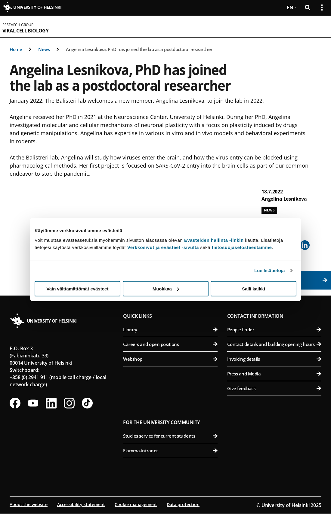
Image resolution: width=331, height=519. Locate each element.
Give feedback (274, 388)
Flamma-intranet (170, 451)
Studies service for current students (170, 436)
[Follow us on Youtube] (33, 403)
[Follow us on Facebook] (15, 403)
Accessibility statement (81, 504)
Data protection (183, 504)
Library (170, 329)
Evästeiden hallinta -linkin (214, 239)
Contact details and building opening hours (274, 344)
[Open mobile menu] (319, 26)
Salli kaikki (253, 288)
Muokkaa (166, 288)
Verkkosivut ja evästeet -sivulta (163, 247)
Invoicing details (274, 359)
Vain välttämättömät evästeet (78, 288)
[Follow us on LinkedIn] (51, 403)
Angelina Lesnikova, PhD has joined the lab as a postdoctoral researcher (139, 49)
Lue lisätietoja (269, 270)
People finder (274, 329)
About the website (29, 504)
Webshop (170, 359)
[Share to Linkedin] (305, 245)
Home (16, 49)
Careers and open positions (170, 344)
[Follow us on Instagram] (69, 403)
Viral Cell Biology (25, 30)
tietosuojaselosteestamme (242, 247)
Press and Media (274, 374)
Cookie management (136, 504)
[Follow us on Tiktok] (87, 403)
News (44, 49)
